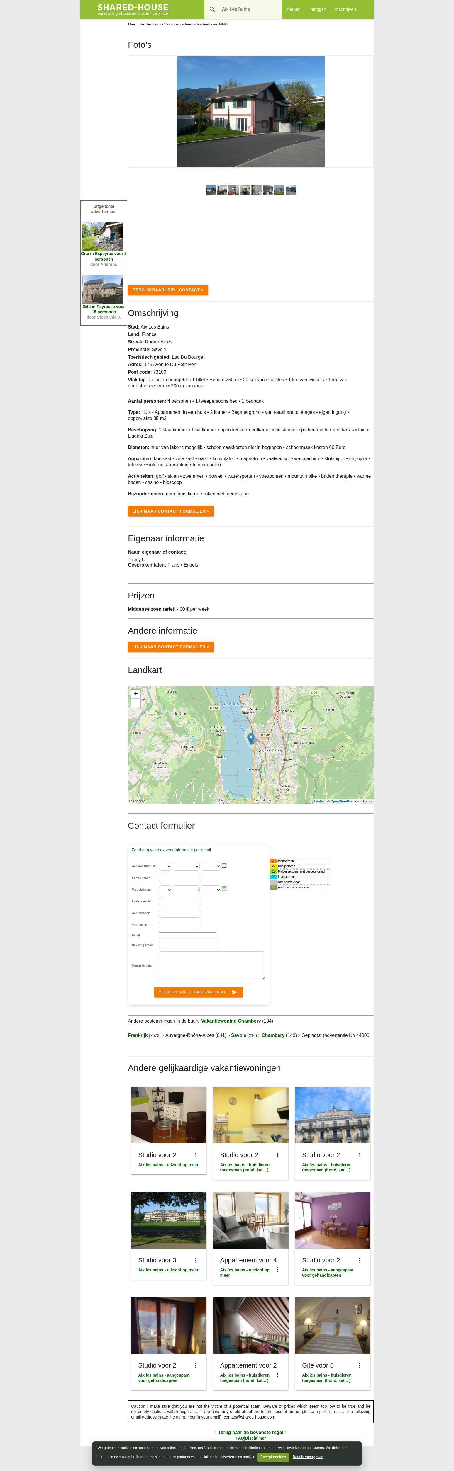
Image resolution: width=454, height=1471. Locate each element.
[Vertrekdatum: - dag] (165, 889)
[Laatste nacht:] (180, 901)
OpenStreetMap (342, 801)
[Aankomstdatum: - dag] (165, 866)
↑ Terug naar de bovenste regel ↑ (251, 1432)
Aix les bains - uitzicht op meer (168, 1164)
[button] (224, 865)
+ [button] (136, 694)
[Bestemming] (234, 9)
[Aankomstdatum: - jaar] (211, 866)
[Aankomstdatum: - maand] (186, 866)
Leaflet (319, 801)
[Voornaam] (180, 925)
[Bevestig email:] (187, 945)
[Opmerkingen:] (212, 965)
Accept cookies (273, 1457)
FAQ (240, 1438)
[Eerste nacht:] (180, 878)
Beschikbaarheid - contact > (168, 290)
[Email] (187, 935)
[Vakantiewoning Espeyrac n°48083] (102, 236)
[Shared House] (135, 9)
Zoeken (293, 9)
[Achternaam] (180, 913)
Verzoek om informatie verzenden (198, 991)
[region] (251, 745)
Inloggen (317, 9)
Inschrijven (345, 9)
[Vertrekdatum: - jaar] (211, 889)
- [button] (136, 703)
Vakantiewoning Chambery (231, 1020)
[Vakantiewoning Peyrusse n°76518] (102, 289)
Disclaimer (255, 1438)
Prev (136, 111)
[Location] (251, 739)
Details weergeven (308, 1457)
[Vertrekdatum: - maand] (186, 889)
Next (365, 111)
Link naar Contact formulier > (171, 511)
